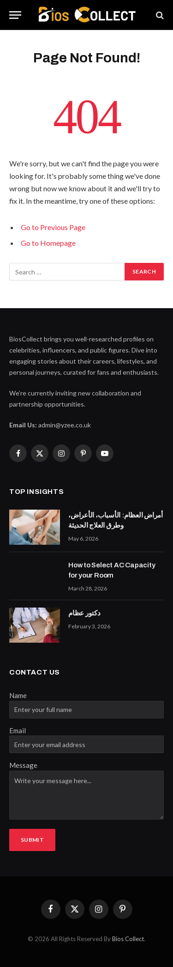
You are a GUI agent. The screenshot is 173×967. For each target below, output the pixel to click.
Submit (32, 839)
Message (23, 765)
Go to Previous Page (53, 227)
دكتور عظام (84, 613)
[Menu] (15, 15)
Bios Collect (128, 939)
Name (18, 695)
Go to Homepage (48, 242)
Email (17, 730)
